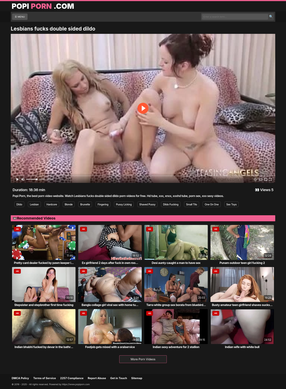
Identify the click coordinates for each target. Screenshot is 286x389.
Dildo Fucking (170, 204)
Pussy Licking (124, 204)
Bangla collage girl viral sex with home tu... (110, 305)
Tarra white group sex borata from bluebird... (176, 305)
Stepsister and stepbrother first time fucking (43, 305)
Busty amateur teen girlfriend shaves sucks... (242, 305)
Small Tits (191, 204)
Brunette (85, 204)
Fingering (103, 204)
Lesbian (34, 204)
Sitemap (136, 378)
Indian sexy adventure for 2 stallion (176, 347)
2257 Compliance (72, 378)
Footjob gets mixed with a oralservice (110, 347)
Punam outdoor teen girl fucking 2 (242, 263)
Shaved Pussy (147, 204)
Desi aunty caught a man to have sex (176, 263)
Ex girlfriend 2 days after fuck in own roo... (110, 263)
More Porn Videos (143, 359)
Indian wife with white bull (242, 347)
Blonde (69, 204)
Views (265, 190)
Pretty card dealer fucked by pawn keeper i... (44, 263)
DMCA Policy (20, 378)
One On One (212, 204)
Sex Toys (231, 204)
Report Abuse (97, 378)
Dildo (19, 204)
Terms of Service (44, 378)
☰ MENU (20, 16)
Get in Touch (118, 378)
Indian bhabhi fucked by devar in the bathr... (44, 347)
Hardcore (52, 204)
